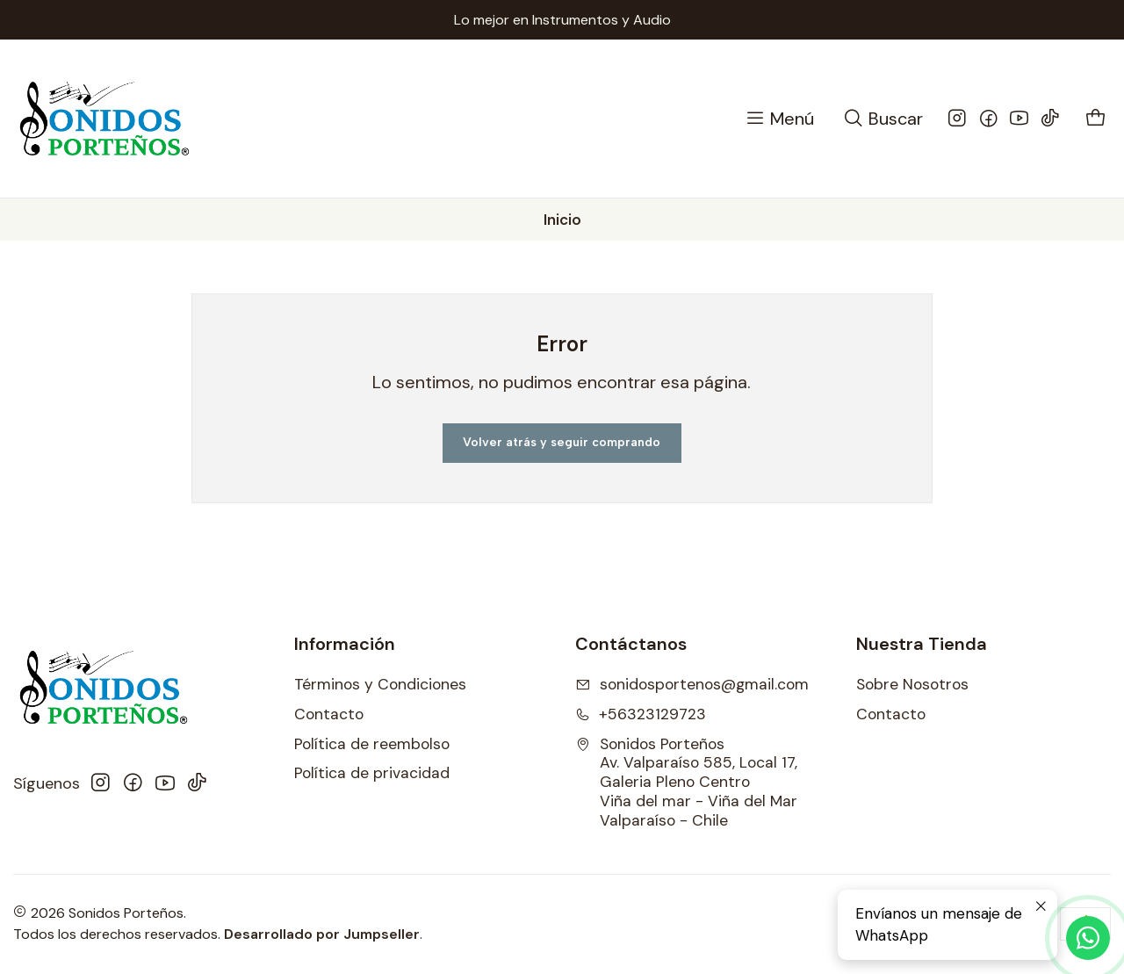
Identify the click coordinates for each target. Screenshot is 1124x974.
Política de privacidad (372, 773)
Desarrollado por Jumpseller (322, 934)
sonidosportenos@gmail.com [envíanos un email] (692, 684)
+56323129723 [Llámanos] (640, 714)
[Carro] (1096, 119)
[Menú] (778, 119)
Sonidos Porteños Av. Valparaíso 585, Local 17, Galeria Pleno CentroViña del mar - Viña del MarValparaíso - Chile (686, 782)
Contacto (329, 714)
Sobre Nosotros (912, 684)
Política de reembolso (372, 744)
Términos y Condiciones (380, 684)
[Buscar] (882, 119)
